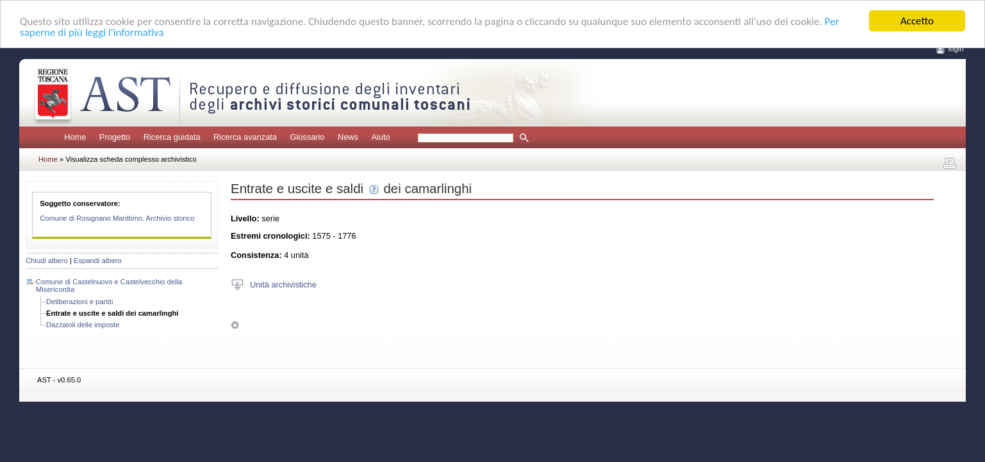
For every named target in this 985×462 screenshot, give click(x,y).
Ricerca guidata (172, 137)
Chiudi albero (47, 260)
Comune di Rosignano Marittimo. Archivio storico (117, 218)
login (956, 49)
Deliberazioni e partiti (79, 301)
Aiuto (380, 137)
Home (75, 137)
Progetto (114, 137)
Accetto (917, 21)
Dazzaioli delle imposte (82, 325)
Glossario (307, 137)
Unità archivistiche (283, 284)
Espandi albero (98, 260)
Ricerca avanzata (245, 137)
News (348, 137)
